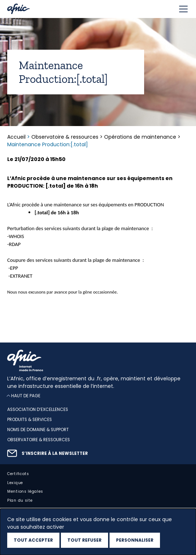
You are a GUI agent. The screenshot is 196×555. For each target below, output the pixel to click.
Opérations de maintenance (140, 136)
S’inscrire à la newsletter (55, 453)
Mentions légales (25, 491)
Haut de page (25, 395)
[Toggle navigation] (183, 9)
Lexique (15, 482)
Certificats (18, 473)
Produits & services (29, 419)
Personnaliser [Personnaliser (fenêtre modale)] (134, 540)
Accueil (17, 136)
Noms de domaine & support (38, 430)
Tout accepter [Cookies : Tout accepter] (33, 540)
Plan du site (19, 500)
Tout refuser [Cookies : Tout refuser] (84, 540)
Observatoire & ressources (64, 136)
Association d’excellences (37, 409)
